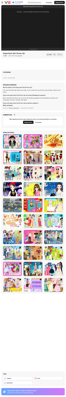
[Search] (28, 2)
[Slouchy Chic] (53, 173)
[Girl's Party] (12, 221)
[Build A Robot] (12, 205)
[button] (8, 105)
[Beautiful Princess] (12, 285)
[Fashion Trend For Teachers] (33, 157)
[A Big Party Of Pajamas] (53, 221)
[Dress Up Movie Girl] (33, 253)
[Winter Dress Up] (33, 269)
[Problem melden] (60, 54)
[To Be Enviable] (33, 189)
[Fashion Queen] (12, 157)
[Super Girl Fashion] (53, 157)
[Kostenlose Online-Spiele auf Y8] (8, 2)
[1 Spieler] (17, 378)
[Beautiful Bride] (53, 285)
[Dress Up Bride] (53, 205)
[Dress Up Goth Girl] (53, 189)
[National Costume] (33, 221)
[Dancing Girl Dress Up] (12, 269)
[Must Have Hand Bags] (53, 253)
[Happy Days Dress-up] (12, 253)
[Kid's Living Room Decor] (53, 141)
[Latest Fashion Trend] (12, 237)
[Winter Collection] (12, 173)
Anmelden (49, 2)
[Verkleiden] (17, 383)
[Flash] (48, 378)
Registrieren (59, 2)
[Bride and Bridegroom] (53, 269)
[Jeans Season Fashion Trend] (53, 237)
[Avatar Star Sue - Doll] (33, 205)
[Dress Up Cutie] (12, 141)
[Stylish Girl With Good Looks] (12, 189)
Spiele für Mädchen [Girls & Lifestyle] (14, 108)
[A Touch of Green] (33, 141)
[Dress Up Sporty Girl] (33, 173)
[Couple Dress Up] (33, 237)
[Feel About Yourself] (33, 285)
